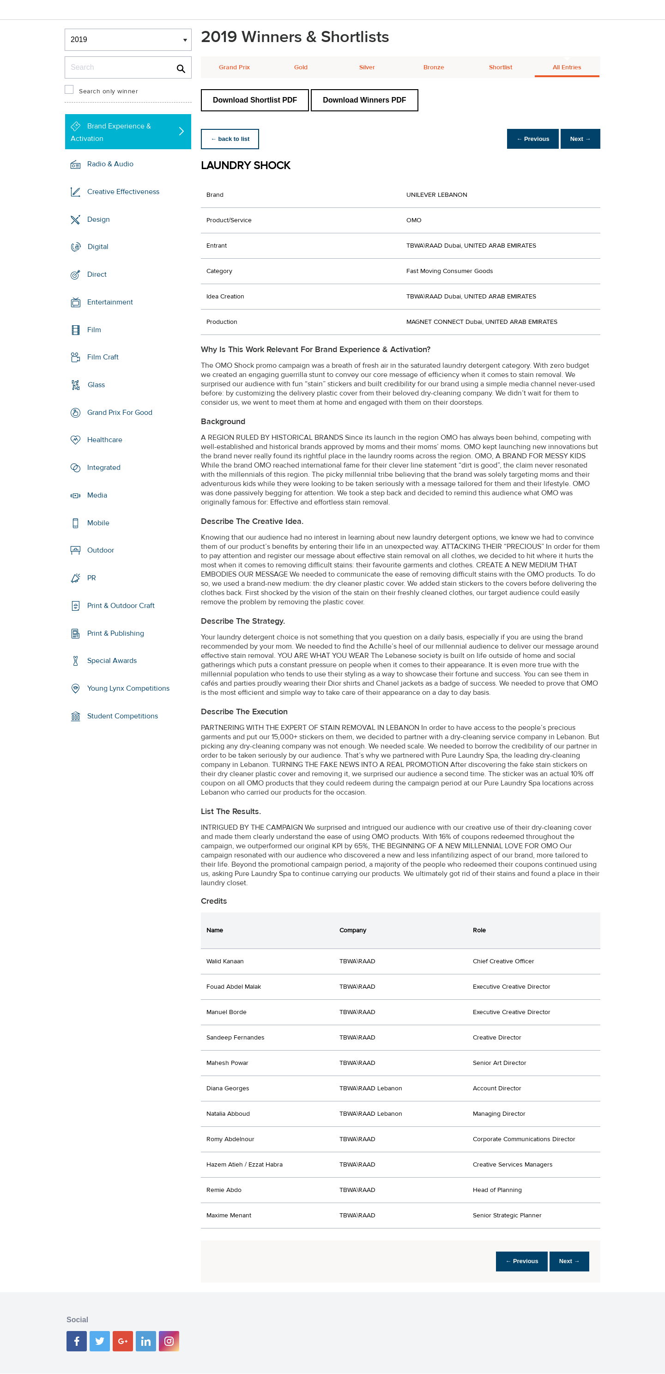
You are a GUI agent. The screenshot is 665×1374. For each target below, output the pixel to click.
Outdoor (100, 550)
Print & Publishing (115, 633)
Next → (578, 138)
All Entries (567, 67)
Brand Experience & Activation (111, 132)
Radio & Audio (110, 164)
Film (94, 329)
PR (91, 578)
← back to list (231, 138)
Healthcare (104, 439)
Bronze (433, 67)
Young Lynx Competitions (128, 688)
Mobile (98, 523)
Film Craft (103, 357)
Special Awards (112, 660)
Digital (98, 246)
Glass (96, 384)
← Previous (528, 138)
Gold (301, 67)
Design (98, 219)
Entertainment (110, 302)
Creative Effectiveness (123, 191)
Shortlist (500, 67)
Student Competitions (122, 716)
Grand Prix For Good (119, 412)
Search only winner (108, 91)
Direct (97, 274)
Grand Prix (234, 67)
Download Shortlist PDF (255, 100)
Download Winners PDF (364, 100)
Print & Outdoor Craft (121, 605)
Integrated (104, 467)
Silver (367, 67)
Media (97, 495)
